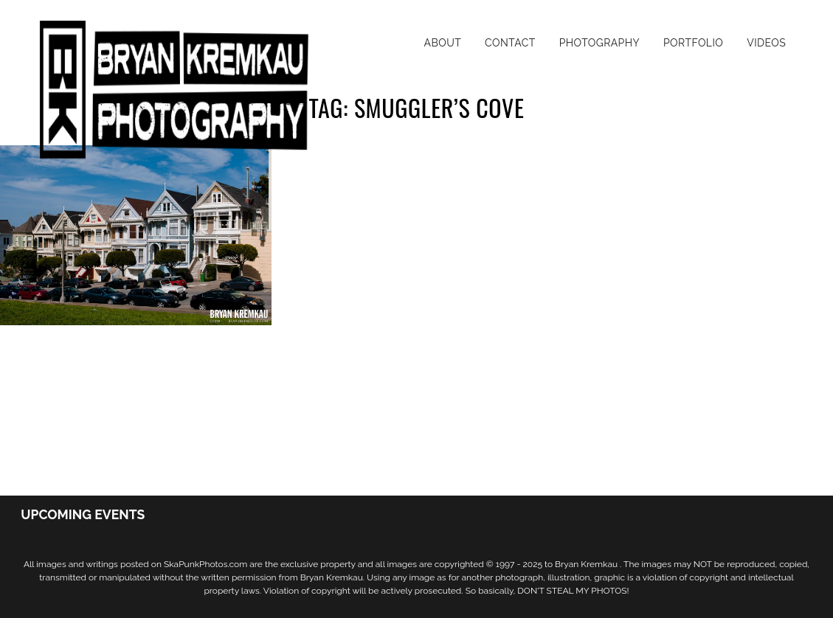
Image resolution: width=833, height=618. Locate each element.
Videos (766, 43)
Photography (599, 43)
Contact (510, 43)
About (443, 43)
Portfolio (693, 43)
